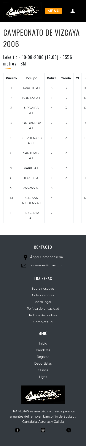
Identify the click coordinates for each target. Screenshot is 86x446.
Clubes (43, 370)
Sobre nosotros (43, 289)
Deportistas (43, 363)
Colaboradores (43, 295)
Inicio (43, 343)
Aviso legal (43, 302)
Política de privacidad (43, 309)
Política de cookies (43, 315)
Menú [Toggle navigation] (54, 11)
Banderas (43, 350)
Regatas (43, 357)
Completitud (43, 322)
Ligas (43, 377)
